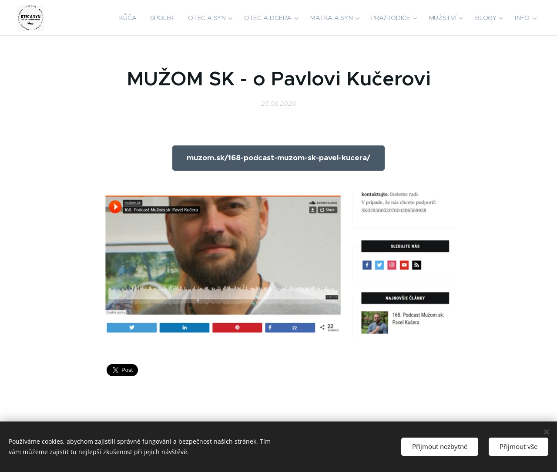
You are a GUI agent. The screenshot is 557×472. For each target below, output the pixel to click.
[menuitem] (132, 18)
